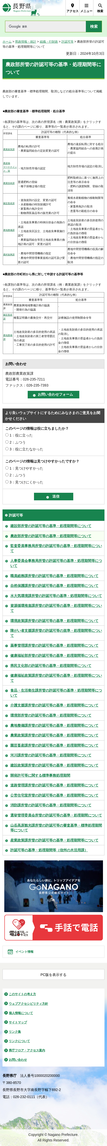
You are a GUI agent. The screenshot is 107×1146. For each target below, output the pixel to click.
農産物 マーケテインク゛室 (10, 167)
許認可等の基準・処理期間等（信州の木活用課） (49, 850)
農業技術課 (9, 183)
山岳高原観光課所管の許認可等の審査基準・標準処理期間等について (56, 827)
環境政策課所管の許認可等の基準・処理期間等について (54, 621)
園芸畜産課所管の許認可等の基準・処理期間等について (54, 745)
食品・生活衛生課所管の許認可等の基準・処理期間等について (56, 692)
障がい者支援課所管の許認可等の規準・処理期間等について (56, 633)
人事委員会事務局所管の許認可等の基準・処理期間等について (56, 563)
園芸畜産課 (9, 203)
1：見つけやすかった (26, 468)
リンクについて (19, 1041)
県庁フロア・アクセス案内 (27, 1050)
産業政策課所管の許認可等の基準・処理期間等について (54, 840)
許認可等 (67, 41)
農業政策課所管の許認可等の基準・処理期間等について (54, 735)
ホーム (7, 41)
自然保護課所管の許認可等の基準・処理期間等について (54, 586)
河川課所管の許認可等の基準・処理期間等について (50, 755)
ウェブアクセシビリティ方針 (28, 1003)
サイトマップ (18, 1022)
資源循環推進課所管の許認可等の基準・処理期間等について (56, 608)
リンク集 (15, 1031)
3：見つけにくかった (26, 482)
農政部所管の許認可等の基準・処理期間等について (50, 536)
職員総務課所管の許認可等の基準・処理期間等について (54, 576)
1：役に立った (21, 435)
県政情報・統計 (25, 41)
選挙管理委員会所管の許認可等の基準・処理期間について (56, 815)
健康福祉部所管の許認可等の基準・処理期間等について (54, 655)
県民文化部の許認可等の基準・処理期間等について (50, 666)
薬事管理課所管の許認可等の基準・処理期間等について (54, 645)
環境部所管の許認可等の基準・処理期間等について (50, 715)
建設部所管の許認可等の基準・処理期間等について (50, 526)
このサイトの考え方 (22, 994)
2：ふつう (18, 442)
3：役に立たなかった (26, 449)
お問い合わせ (18, 1059)
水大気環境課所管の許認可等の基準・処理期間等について (56, 596)
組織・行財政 (49, 41)
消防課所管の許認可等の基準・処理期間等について (50, 805)
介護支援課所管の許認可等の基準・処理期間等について (54, 705)
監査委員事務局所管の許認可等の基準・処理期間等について (56, 548)
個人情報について (21, 1013)
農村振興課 (9, 254)
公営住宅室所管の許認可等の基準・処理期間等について (54, 795)
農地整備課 (9, 230)
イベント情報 (24, 951)
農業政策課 (9, 149)
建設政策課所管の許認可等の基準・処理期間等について (54, 765)
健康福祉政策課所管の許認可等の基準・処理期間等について (56, 678)
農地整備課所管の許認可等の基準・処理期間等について (54, 725)
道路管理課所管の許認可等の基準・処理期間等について (54, 785)
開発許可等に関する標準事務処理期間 (40, 775)
